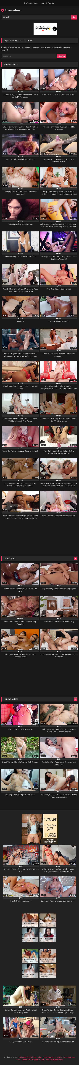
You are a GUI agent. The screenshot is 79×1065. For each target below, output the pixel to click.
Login (43, 3)
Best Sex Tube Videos (54, 1060)
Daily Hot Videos (25, 1057)
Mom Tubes (37, 1057)
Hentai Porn (58, 1057)
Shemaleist (11, 10)
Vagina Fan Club (38, 1060)
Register (51, 3)
